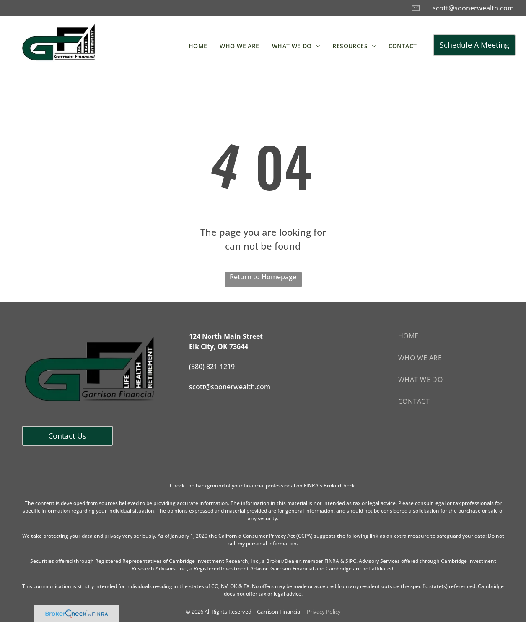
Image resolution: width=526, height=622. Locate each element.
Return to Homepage (263, 276)
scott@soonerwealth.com (473, 8)
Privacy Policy (324, 611)
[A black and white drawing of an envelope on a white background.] (415, 11)
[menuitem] (198, 45)
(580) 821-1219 (212, 366)
